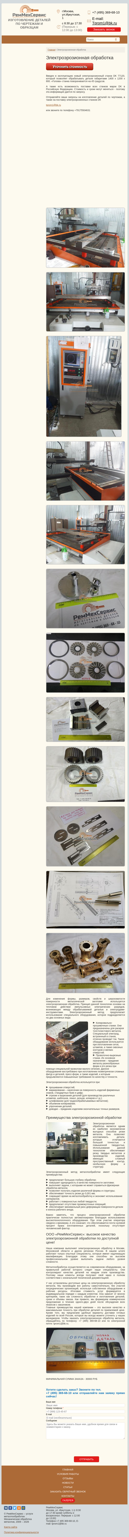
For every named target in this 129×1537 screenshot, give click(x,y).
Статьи (67, 1487)
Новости (68, 1482)
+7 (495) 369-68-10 (106, 12)
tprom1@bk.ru (53, 105)
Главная (51, 50)
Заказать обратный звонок (68, 1491)
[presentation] (71, 1449)
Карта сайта (10, 1527)
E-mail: (104, 21)
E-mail (49, 1414)
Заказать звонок (104, 29)
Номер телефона (54, 1408)
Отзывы (68, 1478)
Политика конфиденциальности (21, 1532)
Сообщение (51, 1420)
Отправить (86, 1459)
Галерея (67, 1500)
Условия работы (68, 1474)
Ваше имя (50, 1402)
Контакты (67, 1496)
